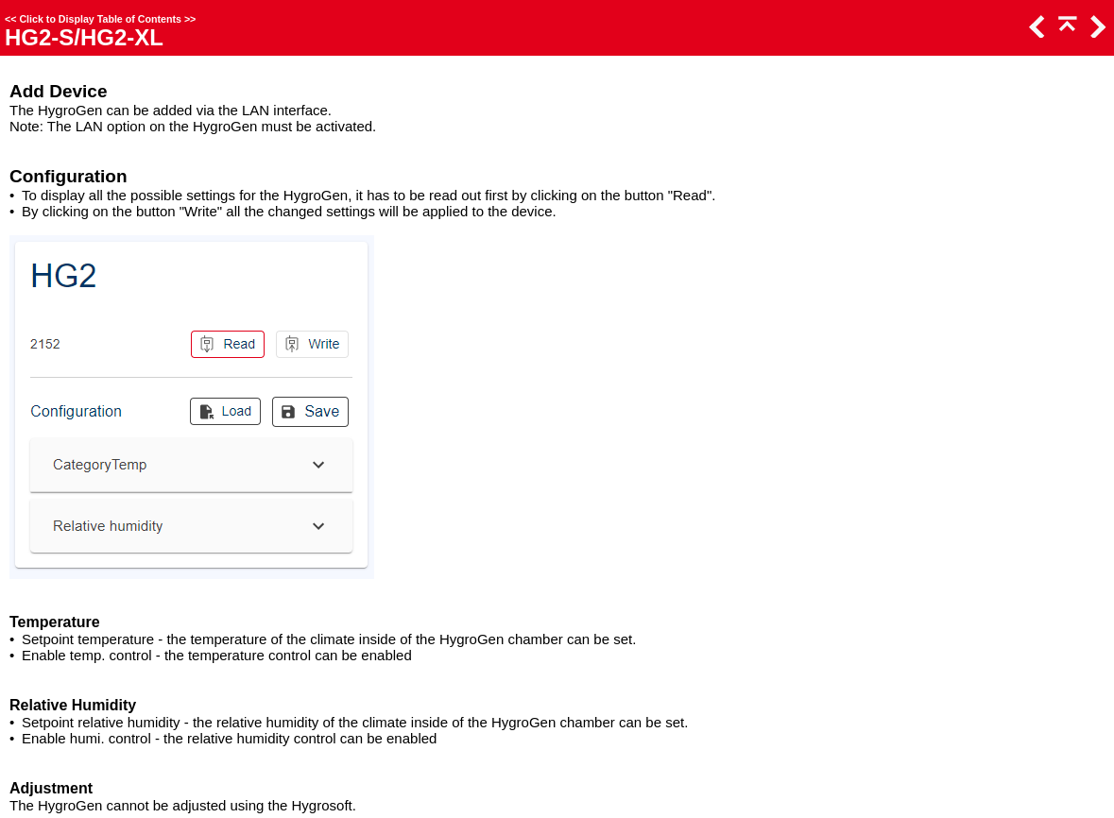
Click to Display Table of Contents (100, 19)
